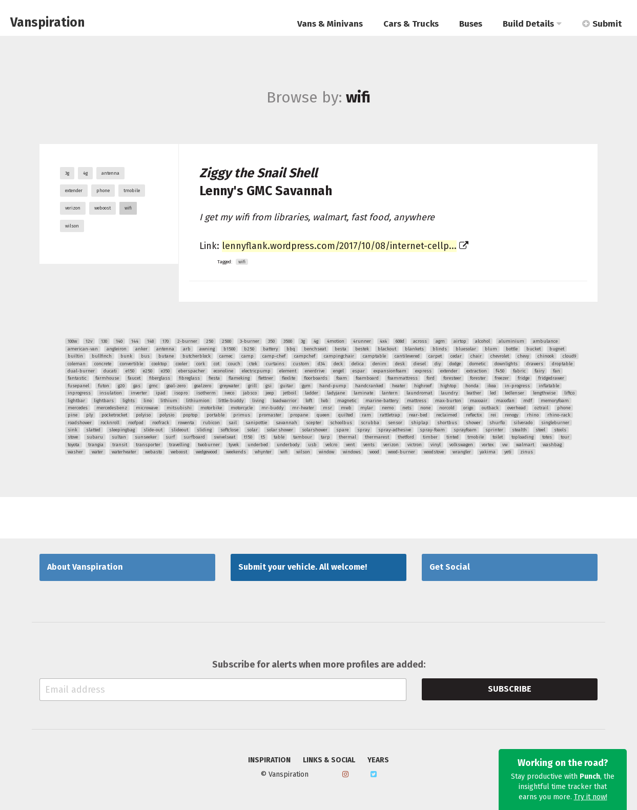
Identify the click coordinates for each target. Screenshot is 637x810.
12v (89, 341)
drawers (534, 363)
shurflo (497, 422)
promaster (270, 415)
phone (103, 190)
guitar (286, 385)
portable (215, 415)
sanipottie (256, 422)
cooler (182, 363)
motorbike (211, 407)
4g (85, 173)
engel (338, 370)
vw (504, 444)
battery (270, 348)
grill (252, 385)
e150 (130, 370)
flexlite (288, 378)
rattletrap (390, 415)
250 (209, 341)
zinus (526, 451)
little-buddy (230, 400)
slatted (93, 429)
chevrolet (499, 356)
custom (301, 363)
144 (134, 341)
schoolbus (341, 422)
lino (147, 400)
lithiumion (198, 400)
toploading (522, 437)
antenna (110, 173)
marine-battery (381, 400)
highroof (422, 385)
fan (556, 370)
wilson (72, 226)
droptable (562, 363)
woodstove (434, 451)
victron (414, 444)
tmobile (132, 190)
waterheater (124, 451)
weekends (236, 451)
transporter (148, 444)
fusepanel (78, 385)
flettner (265, 378)
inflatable (549, 385)
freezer (502, 378)
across (420, 341)
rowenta (186, 422)
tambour (302, 437)
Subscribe (509, 689)
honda (472, 385)
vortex (488, 444)
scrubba (370, 422)
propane (299, 415)
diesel (420, 363)
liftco (569, 393)
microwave (147, 407)
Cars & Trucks (411, 23)
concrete (102, 363)
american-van (83, 348)
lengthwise (544, 393)
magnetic (347, 400)
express (423, 370)
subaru (95, 437)
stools (560, 429)
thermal (347, 437)
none (425, 407)
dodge (455, 363)
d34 (321, 363)
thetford (406, 437)
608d (400, 341)
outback (490, 407)
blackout (387, 348)
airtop (460, 341)
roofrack (160, 422)
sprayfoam (465, 429)
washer (75, 451)
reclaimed (446, 415)
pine (72, 415)
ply (89, 415)
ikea (491, 385)
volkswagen (461, 444)
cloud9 (569, 356)
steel (540, 429)
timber (430, 437)
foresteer (452, 378)
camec (226, 356)
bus (145, 356)
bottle (512, 348)
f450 (500, 370)
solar (252, 429)
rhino (533, 415)
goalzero (202, 385)
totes (547, 437)
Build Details (532, 23)
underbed (258, 444)
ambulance (545, 341)
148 (150, 341)
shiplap (419, 422)
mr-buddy (272, 407)
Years (378, 760)
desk (400, 363)
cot (216, 363)
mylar (366, 407)
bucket (533, 348)
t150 (248, 437)
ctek (253, 363)
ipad (161, 393)
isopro (181, 393)
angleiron (117, 348)
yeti (507, 451)
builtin (75, 356)
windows (352, 451)
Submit (602, 23)
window (326, 451)
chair (476, 356)
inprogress (79, 393)
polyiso (143, 415)
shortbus (447, 422)
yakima (488, 451)
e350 (165, 370)
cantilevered (407, 356)
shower (473, 422)
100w (72, 341)
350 (271, 341)
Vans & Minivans (330, 23)
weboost (102, 208)
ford (430, 378)
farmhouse (107, 378)
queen (323, 415)
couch (234, 363)
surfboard (194, 437)
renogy (511, 415)
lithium (168, 400)
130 (104, 341)
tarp (325, 437)
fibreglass (189, 378)
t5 (263, 437)
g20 (121, 385)
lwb (324, 400)
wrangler (462, 451)
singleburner (555, 422)
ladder (311, 393)
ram (366, 415)
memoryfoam (555, 400)
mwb (346, 407)
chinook (546, 356)
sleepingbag (122, 429)
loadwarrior (285, 400)
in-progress (517, 385)
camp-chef (273, 356)
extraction (476, 370)
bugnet (556, 348)
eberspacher (191, 370)
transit (119, 444)
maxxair (478, 400)
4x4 (383, 341)
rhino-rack (558, 415)
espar (359, 370)
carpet (435, 356)
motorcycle (242, 407)
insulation (110, 393)
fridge (523, 378)
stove (73, 437)
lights (128, 400)
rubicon (211, 422)
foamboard (367, 378)
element (287, 370)
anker (141, 348)
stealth (519, 429)
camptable (374, 356)
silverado (522, 422)
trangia (96, 444)
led (493, 393)
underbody (288, 444)
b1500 (229, 348)
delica (358, 363)
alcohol (482, 341)
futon (103, 385)
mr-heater (303, 407)
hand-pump (332, 385)
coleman (77, 363)
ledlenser (514, 393)
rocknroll (109, 422)
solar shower (279, 429)
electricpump (256, 370)
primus (241, 415)
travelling (179, 444)
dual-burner (81, 370)
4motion (335, 341)
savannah (286, 422)
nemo (388, 407)
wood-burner (401, 451)
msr (327, 407)
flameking (239, 378)
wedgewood (206, 451)
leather (473, 393)
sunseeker (146, 437)
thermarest (377, 437)
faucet (134, 378)
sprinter (494, 429)
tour (565, 437)
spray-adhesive (394, 429)
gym (306, 385)
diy (438, 363)
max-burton (448, 400)
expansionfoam (390, 370)
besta (340, 348)
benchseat (315, 348)
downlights (506, 363)
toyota (73, 444)
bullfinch (102, 356)
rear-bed (418, 415)
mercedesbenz (111, 407)
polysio (166, 415)
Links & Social (329, 760)
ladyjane (336, 393)
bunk (126, 356)
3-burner (249, 341)
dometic (477, 363)
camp (247, 356)
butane (166, 356)
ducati (110, 370)
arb (187, 348)
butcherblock (196, 356)
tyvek (234, 444)
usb (312, 444)
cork (200, 363)
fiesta (214, 378)
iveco (229, 393)
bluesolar (466, 348)
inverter (139, 393)
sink (72, 429)
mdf (527, 400)
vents (369, 444)
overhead (516, 407)
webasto (153, 451)
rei (493, 415)
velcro (331, 444)
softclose (229, 429)
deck (338, 363)
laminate (363, 393)
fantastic (77, 378)
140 (119, 341)
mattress (416, 400)
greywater (229, 385)
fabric (519, 370)
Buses (470, 23)
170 (165, 341)
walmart (525, 444)
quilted (345, 415)
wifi (128, 208)
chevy (523, 356)
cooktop (159, 363)
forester (478, 378)
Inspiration (269, 760)
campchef (304, 356)
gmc (153, 385)
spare (342, 429)
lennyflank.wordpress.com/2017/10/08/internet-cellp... (339, 246)
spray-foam (432, 429)
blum (491, 348)
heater (398, 385)
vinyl (435, 444)
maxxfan (505, 400)
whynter (263, 451)
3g (67, 173)
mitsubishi (179, 407)
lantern (390, 393)
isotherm (206, 393)
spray (363, 429)
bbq (290, 348)
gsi (268, 385)
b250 (249, 348)
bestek (362, 348)
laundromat (419, 393)
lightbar (76, 400)
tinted (452, 437)
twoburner (209, 444)
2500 (226, 341)
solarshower (314, 429)
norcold (447, 407)
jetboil (289, 393)
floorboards (315, 378)
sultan (119, 437)
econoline (223, 370)
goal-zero (176, 385)
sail (233, 422)
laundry (449, 393)
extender (74, 190)
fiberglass (159, 378)
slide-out (152, 429)
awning (207, 348)
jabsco (250, 393)
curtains (275, 363)
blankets (414, 348)
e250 (147, 370)
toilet (497, 437)
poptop (190, 415)
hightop (448, 385)
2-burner (187, 341)
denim (379, 363)
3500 (287, 341)
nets (407, 407)
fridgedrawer (551, 378)
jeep (269, 393)
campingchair (339, 356)
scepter (313, 422)
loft (308, 400)
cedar (456, 356)
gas (136, 385)
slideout (179, 429)
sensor (395, 422)
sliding (204, 429)
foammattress (402, 378)
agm (440, 341)
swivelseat (224, 437)
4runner (362, 341)
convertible (131, 363)
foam (341, 378)
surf (170, 437)
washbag (552, 444)
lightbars (104, 400)
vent (350, 444)
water (97, 451)
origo (468, 407)
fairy (539, 370)
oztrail (541, 407)
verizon (72, 208)
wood (374, 451)
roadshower (80, 422)
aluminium (511, 341)
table (279, 437)
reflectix (474, 415)
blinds (440, 348)
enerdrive (314, 370)
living (258, 400)
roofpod (135, 422)
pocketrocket (114, 415)
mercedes (78, 407)
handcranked (369, 385)
